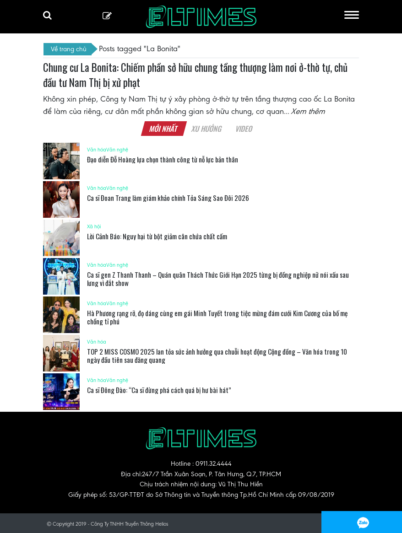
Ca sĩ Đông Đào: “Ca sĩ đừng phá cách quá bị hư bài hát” (159, 390)
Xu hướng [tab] (206, 128)
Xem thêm (308, 111)
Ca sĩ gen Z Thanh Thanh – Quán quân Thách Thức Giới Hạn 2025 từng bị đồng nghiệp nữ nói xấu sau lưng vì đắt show (218, 278)
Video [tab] (244, 128)
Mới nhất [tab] (163, 128)
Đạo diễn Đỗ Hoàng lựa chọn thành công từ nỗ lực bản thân (162, 159)
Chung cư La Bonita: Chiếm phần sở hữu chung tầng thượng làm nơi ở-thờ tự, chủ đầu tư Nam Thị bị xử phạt (195, 75)
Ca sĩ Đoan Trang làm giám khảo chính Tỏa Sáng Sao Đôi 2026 (168, 198)
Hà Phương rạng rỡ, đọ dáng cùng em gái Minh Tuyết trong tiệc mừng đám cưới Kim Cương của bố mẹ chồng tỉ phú (217, 317)
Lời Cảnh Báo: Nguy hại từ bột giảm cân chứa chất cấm (157, 236)
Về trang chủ (69, 49)
